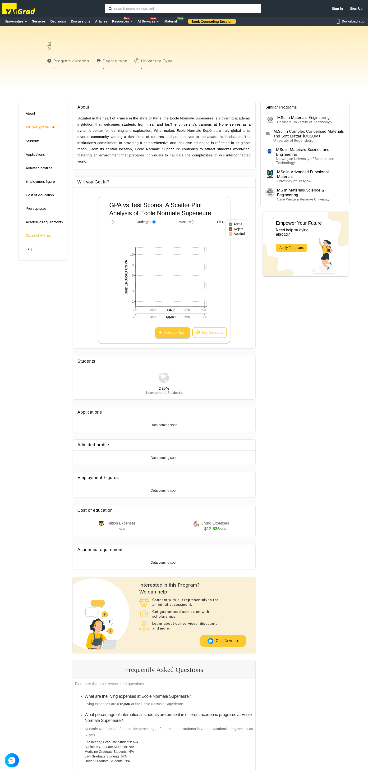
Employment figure (40, 181)
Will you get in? (40, 127)
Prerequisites (36, 208)
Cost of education (40, 195)
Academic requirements (44, 222)
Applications (35, 154)
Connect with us (38, 235)
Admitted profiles (39, 168)
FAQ (29, 249)
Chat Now (223, 641)
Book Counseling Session (212, 21)
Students (33, 141)
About (30, 113)
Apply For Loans (292, 248)
